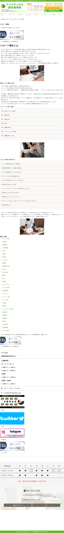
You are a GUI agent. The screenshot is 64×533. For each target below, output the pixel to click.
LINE (46, 505)
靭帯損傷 (5, 244)
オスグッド (5, 293)
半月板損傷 (5, 247)
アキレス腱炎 (6, 287)
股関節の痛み (6, 266)
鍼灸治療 (5, 312)
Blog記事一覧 (4, 19)
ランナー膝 (5, 299)
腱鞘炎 (4, 263)
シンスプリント (7, 284)
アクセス (60, 14)
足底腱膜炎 (5, 290)
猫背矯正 (5, 318)
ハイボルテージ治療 (8, 309)
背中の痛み (5, 272)
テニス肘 (5, 260)
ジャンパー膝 (6, 296)
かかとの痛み (6, 330)
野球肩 (4, 257)
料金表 (36, 14)
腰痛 (4, 275)
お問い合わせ (18, 505)
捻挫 (4, 250)
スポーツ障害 (6, 238)
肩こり (4, 278)
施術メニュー (4, 14)
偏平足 (4, 321)
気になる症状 (12, 19)
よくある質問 (28, 14)
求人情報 (44, 14)
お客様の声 (19, 14)
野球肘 (4, 253)
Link (41, 495)
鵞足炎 (4, 306)
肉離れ (4, 281)
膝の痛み (5, 241)
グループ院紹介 (52, 14)
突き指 (4, 269)
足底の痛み (5, 324)
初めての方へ (12, 14)
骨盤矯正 (5, 315)
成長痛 (4, 302)
